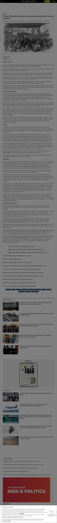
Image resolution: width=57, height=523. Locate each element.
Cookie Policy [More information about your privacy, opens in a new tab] (22, 513)
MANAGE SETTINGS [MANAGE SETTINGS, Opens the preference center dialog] (51, 515)
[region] (28, 514)
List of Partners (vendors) (6, 521)
